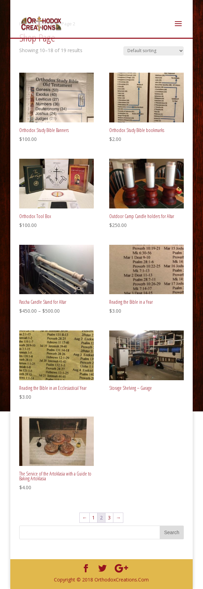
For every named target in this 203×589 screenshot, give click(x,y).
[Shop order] (153, 51)
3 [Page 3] (109, 517)
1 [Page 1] (93, 517)
